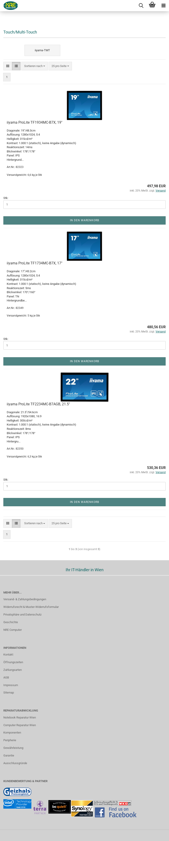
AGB (6, 677)
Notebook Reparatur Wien (19, 717)
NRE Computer (12, 629)
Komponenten (12, 732)
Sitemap (8, 692)
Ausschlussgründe (15, 763)
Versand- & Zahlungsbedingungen (24, 599)
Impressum (10, 685)
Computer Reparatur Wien (19, 725)
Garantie (8, 755)
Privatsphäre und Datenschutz (22, 614)
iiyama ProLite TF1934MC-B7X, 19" (34, 122)
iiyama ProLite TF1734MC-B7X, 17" (34, 263)
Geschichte (10, 622)
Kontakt (8, 654)
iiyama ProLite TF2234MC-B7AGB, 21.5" (38, 404)
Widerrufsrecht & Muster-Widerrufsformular (31, 607)
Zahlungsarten (12, 669)
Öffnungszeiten (13, 662)
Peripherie (9, 740)
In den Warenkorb (84, 220)
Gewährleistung (13, 748)
